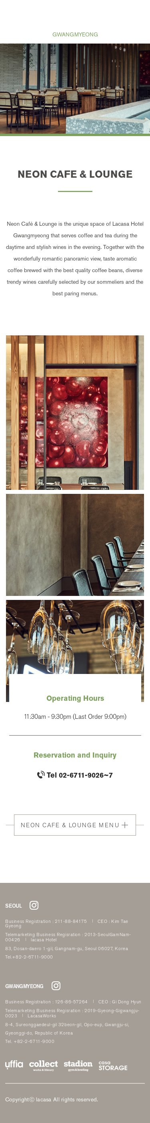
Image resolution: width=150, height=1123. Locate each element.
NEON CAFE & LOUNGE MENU (70, 825)
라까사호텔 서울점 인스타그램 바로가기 (34, 905)
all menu (12, 12)
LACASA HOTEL (75, 14)
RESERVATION (137, 12)
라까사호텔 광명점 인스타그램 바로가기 (56, 985)
